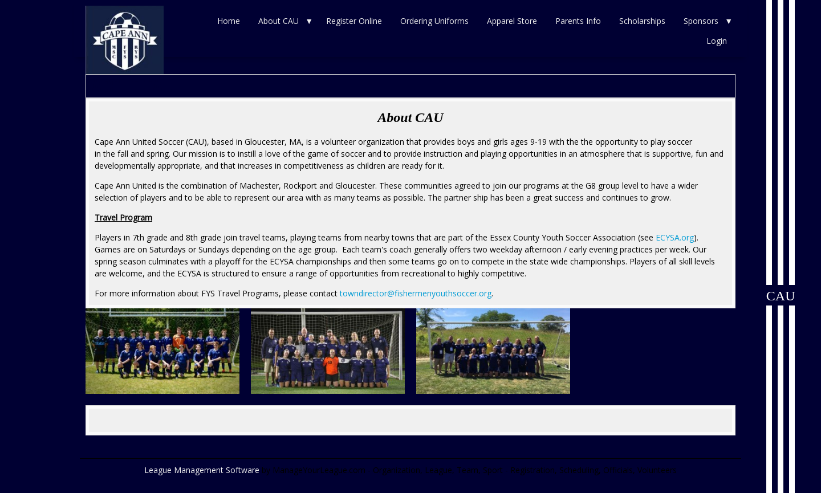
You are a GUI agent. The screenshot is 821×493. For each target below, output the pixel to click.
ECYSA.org (675, 237)
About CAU (278, 20)
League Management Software (201, 470)
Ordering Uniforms (434, 20)
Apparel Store (512, 20)
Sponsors (701, 20)
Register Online (354, 20)
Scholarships (642, 20)
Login (716, 40)
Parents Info (578, 20)
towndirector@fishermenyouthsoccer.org (415, 293)
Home (228, 20)
